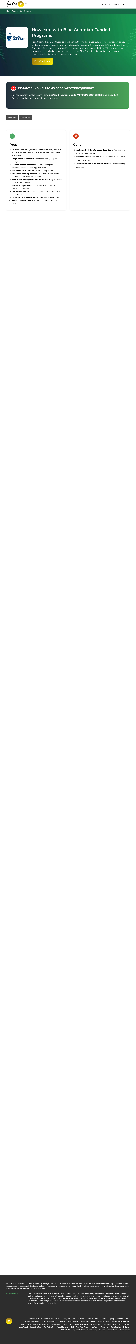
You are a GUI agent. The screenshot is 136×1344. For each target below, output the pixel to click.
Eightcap (126, 1327)
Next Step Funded (110, 1324)
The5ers (103, 1319)
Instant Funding (73, 1321)
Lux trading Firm (35, 1327)
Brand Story (12, 117)
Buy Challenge (42, 61)
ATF (74, 1319)
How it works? (25, 117)
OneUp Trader (67, 1324)
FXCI (72, 1327)
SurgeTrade (94, 1327)
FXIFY (93, 1321)
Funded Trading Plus (32, 1321)
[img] (17, 4)
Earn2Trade (85, 1321)
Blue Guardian (55, 1324)
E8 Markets (61, 1321)
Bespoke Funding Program (120, 1321)
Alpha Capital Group (48, 1321)
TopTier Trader (93, 1319)
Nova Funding (92, 1330)
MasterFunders (115, 1327)
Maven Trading (26, 1324)
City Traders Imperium (40, 1324)
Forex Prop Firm (123, 1324)
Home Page (11, 11)
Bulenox (102, 1330)
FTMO (57, 1319)
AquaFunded (23, 1327)
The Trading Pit (49, 1327)
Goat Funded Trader (81, 1324)
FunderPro (104, 1327)
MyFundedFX (65, 1330)
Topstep (111, 1319)
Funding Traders (96, 1324)
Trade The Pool (125, 1330)
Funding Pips (66, 1319)
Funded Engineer (62, 1327)
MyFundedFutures (79, 1330)
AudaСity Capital (103, 1321)
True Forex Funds (82, 1327)
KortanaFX (82, 1319)
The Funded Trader (35, 1319)
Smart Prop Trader (123, 1319)
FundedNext (48, 1319)
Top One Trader (112, 1330)
